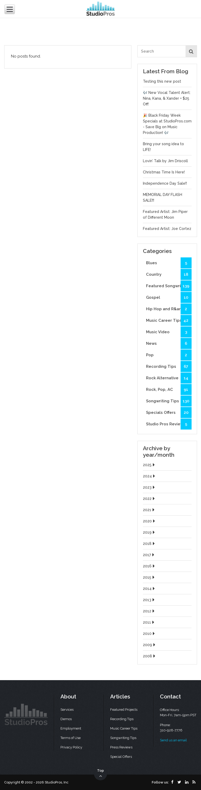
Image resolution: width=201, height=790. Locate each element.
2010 (149, 633)
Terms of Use (70, 738)
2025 (149, 464)
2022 (149, 498)
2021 (149, 509)
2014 (149, 588)
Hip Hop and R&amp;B (169, 308)
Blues (169, 262)
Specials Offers (169, 412)
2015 (149, 577)
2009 (150, 644)
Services (67, 710)
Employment (70, 728)
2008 (150, 656)
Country (169, 274)
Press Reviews (121, 747)
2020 (149, 521)
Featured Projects (123, 710)
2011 (149, 622)
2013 (149, 599)
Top (100, 773)
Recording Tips (169, 366)
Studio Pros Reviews (169, 424)
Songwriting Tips (169, 401)
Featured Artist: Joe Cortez (167, 229)
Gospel (169, 297)
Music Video (169, 331)
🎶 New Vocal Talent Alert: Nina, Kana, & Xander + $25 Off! (167, 98)
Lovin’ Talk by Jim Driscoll (165, 161)
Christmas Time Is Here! (164, 172)
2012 (149, 611)
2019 (149, 532)
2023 (149, 487)
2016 (149, 566)
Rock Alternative (169, 378)
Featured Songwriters (169, 285)
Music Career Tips (169, 320)
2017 (149, 554)
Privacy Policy (71, 747)
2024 (149, 476)
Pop (169, 354)
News (169, 343)
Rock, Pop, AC (169, 389)
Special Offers (121, 757)
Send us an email (173, 740)
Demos (66, 719)
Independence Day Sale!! (165, 183)
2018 (149, 543)
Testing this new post (162, 81)
